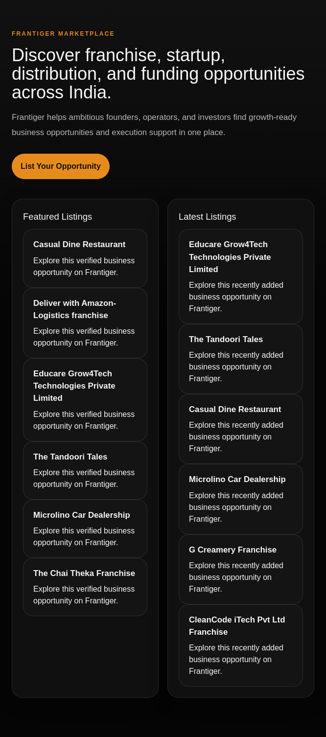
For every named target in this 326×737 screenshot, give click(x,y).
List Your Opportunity (61, 166)
